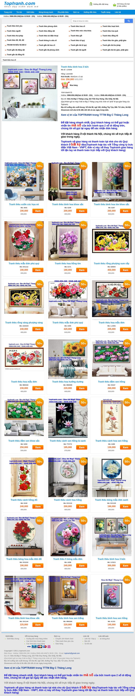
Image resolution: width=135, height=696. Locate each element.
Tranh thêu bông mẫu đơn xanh (111, 500)
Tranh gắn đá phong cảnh (49, 50)
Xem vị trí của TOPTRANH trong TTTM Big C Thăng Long (94, 114)
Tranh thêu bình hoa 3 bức (75, 67)
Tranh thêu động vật (47, 31)
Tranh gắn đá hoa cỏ (47, 45)
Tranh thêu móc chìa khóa (81, 31)
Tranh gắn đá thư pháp (112, 45)
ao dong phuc (105, 639)
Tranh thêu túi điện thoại (48, 36)
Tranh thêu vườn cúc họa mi (24, 204)
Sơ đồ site (88, 644)
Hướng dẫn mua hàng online (37, 639)
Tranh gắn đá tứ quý (79, 45)
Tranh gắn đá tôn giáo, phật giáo (115, 50)
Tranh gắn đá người (78, 50)
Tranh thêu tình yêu (14, 26)
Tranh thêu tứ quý (78, 40)
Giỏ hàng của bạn (123, 4)
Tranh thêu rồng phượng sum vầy (111, 263)
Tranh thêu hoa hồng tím (68, 263)
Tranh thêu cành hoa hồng (68, 500)
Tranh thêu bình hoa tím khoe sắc (111, 204)
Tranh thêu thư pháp (15, 36)
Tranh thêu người (14, 31)
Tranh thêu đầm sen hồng (111, 382)
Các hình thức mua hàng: (35, 644)
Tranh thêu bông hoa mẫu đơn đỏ (24, 559)
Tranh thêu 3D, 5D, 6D (15, 40)
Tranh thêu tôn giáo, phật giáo (114, 40)
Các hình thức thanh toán (35, 641)
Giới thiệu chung (13, 639)
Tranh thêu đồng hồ (110, 36)
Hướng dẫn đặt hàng (100, 4)
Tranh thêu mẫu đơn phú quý (24, 263)
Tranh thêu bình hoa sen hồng (112, 618)
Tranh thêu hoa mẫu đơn (111, 322)
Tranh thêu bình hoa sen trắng (68, 618)
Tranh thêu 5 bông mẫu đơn (67, 559)
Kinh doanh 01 (66, 92)
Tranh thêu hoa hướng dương (67, 382)
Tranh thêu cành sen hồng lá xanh (68, 441)
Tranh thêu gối (76, 36)
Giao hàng (59, 644)
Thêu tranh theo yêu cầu (64, 641)
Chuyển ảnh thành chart (64, 639)
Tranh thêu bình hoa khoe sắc (67, 204)
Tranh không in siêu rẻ (48, 40)
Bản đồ (87, 641)
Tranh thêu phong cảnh (48, 26)
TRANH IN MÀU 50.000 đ (16, 45)
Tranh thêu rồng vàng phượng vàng (24, 322)
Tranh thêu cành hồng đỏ (24, 500)
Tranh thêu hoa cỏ (78, 26)
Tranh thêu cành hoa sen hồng (111, 441)
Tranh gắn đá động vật (16, 50)
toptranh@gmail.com (72, 653)
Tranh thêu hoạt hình (111, 26)
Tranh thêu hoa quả (110, 31)
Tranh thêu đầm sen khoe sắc (24, 441)
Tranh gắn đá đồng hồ (15, 55)
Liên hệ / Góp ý (90, 639)
